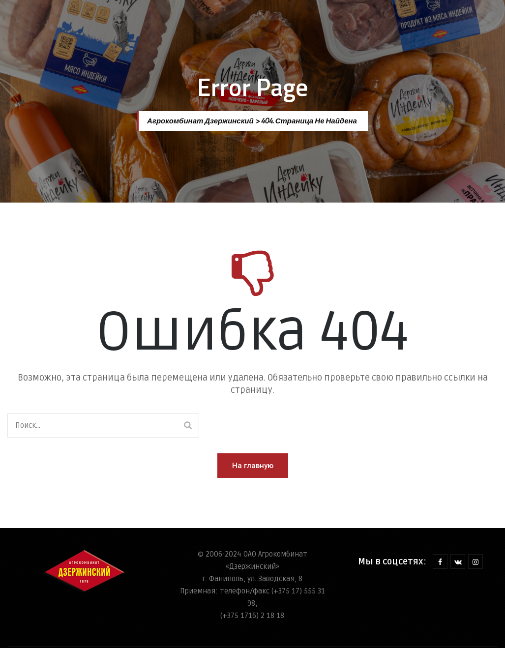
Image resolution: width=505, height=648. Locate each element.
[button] (252, 465)
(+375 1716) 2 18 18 (252, 615)
